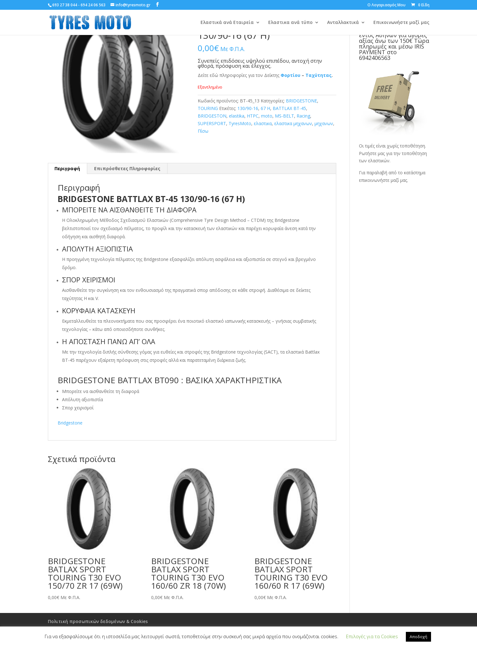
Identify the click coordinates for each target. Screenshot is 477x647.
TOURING (208, 108)
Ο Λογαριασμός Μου (386, 5)
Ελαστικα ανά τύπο (290, 22)
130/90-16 (247, 108)
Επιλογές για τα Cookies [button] (372, 636)
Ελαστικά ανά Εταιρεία (227, 22)
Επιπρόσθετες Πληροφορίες (127, 168)
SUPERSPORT (212, 123)
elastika (236, 116)
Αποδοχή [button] (418, 636)
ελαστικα (263, 123)
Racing (303, 116)
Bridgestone (70, 423)
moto (266, 116)
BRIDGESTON (212, 116)
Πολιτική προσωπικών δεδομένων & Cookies (98, 621)
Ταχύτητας (318, 75)
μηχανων (324, 123)
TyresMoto (240, 123)
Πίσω (203, 131)
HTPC (252, 116)
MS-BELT (284, 116)
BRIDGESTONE (301, 101)
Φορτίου (290, 75)
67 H (265, 108)
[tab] (67, 168)
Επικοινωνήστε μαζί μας (401, 22)
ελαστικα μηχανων (293, 123)
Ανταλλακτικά (343, 22)
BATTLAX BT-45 (289, 108)
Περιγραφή (67, 168)
